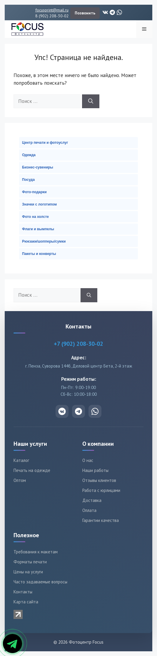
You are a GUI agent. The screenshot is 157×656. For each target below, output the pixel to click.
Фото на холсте (35, 217)
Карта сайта (26, 602)
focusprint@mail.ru (52, 10)
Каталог (21, 460)
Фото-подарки (34, 192)
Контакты (23, 592)
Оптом (20, 480)
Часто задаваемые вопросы (40, 582)
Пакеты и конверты (39, 254)
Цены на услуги (28, 572)
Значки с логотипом (39, 204)
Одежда (29, 155)
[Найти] (90, 101)
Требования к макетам (36, 552)
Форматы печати (30, 562)
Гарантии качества (100, 520)
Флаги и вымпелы (38, 229)
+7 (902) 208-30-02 (78, 344)
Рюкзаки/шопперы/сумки (44, 241)
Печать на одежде (32, 470)
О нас (87, 460)
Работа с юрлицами (101, 490)
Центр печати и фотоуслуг (45, 143)
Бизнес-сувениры (37, 167)
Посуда (28, 180)
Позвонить (85, 13)
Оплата (89, 510)
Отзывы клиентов (99, 480)
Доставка (91, 500)
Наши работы (95, 470)
